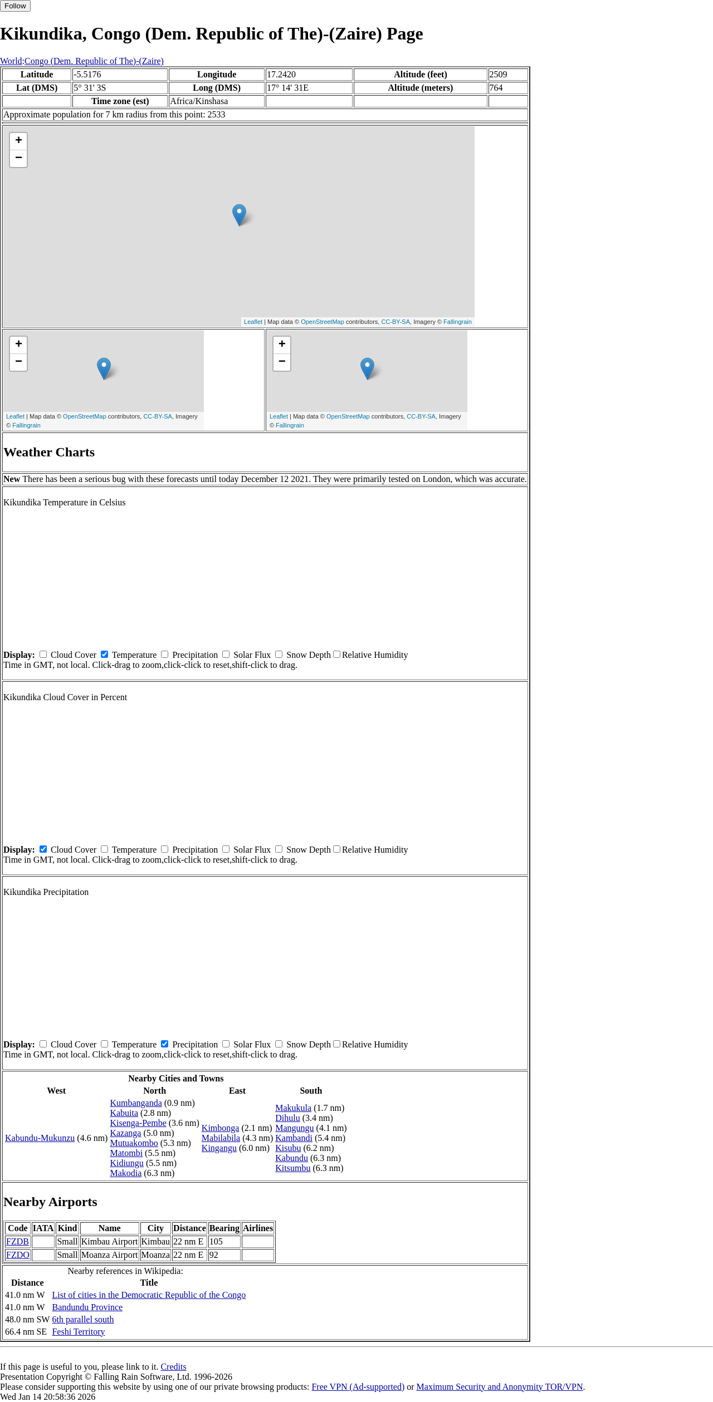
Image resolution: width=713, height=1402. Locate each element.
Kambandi (293, 1138)
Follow (15, 6)
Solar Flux (252, 655)
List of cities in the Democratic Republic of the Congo (149, 1295)
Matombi (126, 1153)
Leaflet (253, 321)
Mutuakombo (134, 1143)
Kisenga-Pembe (138, 1123)
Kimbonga (221, 1128)
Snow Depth (308, 655)
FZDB (17, 1241)
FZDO (18, 1255)
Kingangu (219, 1148)
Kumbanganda (136, 1103)
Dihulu (287, 1118)
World (11, 61)
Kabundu (291, 1158)
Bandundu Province (87, 1307)
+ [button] (18, 141)
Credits (173, 1366)
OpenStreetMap (322, 321)
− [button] (18, 158)
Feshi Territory (78, 1331)
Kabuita (124, 1113)
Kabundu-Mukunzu (40, 1138)
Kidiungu (126, 1163)
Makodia (125, 1173)
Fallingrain (457, 321)
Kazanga (125, 1133)
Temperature (134, 655)
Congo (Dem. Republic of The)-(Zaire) (94, 61)
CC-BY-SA (395, 321)
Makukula (293, 1108)
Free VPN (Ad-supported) (357, 1386)
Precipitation (195, 655)
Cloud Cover (73, 655)
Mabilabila (221, 1138)
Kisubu (288, 1148)
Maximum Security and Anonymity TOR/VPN (500, 1386)
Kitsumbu (292, 1168)
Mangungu (294, 1128)
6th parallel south (83, 1319)
